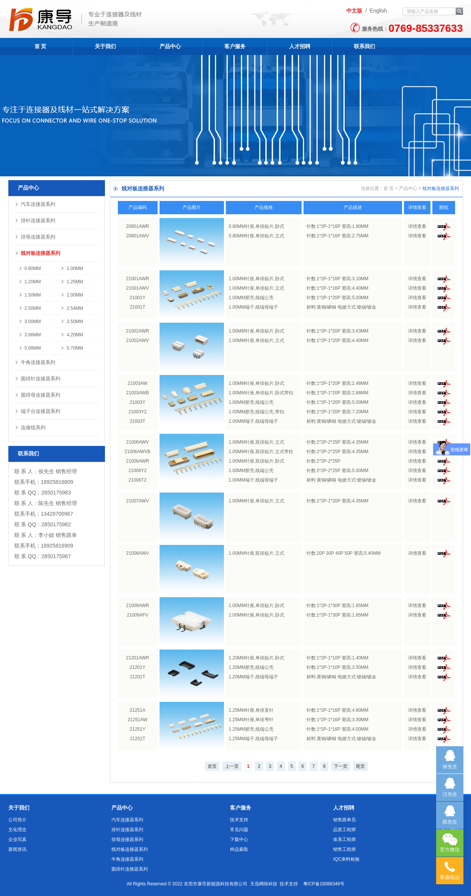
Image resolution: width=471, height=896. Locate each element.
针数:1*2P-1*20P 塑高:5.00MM (338, 297)
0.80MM (29, 268)
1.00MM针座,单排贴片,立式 (256, 288)
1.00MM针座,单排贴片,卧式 (256, 278)
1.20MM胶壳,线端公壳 (251, 667)
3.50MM (71, 321)
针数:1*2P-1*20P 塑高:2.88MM (338, 392)
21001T (138, 307)
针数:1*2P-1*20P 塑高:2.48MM (338, 383)
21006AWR (137, 461)
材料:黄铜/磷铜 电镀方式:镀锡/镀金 (342, 307)
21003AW (137, 383)
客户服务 (235, 46)
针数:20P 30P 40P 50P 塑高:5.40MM (344, 553)
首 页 (40, 46)
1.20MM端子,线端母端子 (254, 676)
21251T (138, 738)
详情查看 (417, 226)
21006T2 (137, 480)
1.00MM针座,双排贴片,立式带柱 (261, 451)
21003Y (137, 402)
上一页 (232, 766)
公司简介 (17, 819)
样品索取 (239, 849)
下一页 (340, 766)
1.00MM (71, 268)
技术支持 (239, 819)
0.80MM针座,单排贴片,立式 (256, 236)
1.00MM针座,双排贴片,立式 (256, 442)
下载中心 (239, 839)
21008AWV (137, 553)
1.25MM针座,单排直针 (251, 710)
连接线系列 (29, 427)
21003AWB (137, 392)
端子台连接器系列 (37, 411)
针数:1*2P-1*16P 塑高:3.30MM (338, 719)
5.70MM (71, 348)
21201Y (137, 667)
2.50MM (29, 308)
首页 (212, 766)
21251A (137, 710)
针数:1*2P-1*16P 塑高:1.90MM (338, 226)
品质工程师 (344, 829)
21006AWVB (137, 451)
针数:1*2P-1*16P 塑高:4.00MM (338, 729)
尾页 (360, 766)
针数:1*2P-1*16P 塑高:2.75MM (338, 236)
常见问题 (239, 829)
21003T (138, 421)
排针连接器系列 (34, 220)
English (378, 11)
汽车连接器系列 (34, 204)
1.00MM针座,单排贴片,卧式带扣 (261, 392)
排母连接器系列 (34, 237)
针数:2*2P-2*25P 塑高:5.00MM (338, 470)
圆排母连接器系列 (37, 395)
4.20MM (71, 334)
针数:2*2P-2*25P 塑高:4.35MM (338, 442)
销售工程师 (344, 849)
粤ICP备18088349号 (323, 884)
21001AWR (137, 278)
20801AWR (137, 226)
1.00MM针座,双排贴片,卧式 (256, 461)
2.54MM (71, 308)
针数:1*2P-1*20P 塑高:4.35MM (338, 501)
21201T (138, 676)
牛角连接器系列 (34, 362)
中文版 (354, 11)
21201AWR (137, 658)
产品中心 (170, 46)
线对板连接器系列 (37, 253)
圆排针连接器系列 (37, 378)
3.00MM (29, 321)
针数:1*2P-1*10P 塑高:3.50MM (338, 667)
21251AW (137, 719)
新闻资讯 (17, 849)
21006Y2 (137, 470)
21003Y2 (137, 411)
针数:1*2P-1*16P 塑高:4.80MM (338, 710)
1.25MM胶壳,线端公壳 (251, 729)
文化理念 (17, 829)
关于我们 (105, 46)
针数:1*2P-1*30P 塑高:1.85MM (338, 605)
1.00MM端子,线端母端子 (254, 307)
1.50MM (29, 295)
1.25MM (71, 281)
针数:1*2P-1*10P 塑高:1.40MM (338, 658)
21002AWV (137, 340)
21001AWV (137, 288)
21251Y (137, 729)
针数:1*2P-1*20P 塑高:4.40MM (338, 340)
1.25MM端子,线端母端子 (254, 738)
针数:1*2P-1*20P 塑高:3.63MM (338, 331)
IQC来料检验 (346, 859)
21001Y (137, 297)
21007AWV (137, 501)
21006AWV (137, 442)
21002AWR (137, 331)
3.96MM (29, 334)
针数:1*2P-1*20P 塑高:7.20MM (338, 411)
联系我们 (364, 46)
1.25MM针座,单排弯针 (251, 719)
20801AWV (137, 236)
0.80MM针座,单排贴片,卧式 (256, 226)
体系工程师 (344, 839)
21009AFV (138, 615)
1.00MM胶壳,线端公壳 (251, 297)
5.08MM (29, 348)
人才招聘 (299, 46)
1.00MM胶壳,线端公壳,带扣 (256, 411)
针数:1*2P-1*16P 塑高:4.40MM (338, 288)
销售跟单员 (344, 819)
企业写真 (17, 839)
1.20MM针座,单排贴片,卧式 (256, 658)
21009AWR (137, 605)
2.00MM (71, 295)
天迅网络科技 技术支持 (274, 884)
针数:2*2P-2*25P (324, 461)
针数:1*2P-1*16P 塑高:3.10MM (338, 278)
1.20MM (29, 281)
